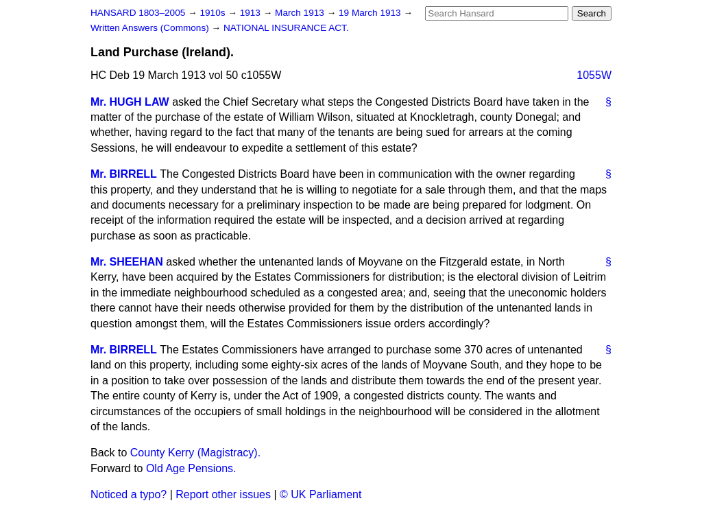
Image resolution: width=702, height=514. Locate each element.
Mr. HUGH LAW (129, 102)
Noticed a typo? (128, 494)
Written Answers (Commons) (151, 28)
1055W (594, 75)
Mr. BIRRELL (123, 174)
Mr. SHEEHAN (126, 262)
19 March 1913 (371, 13)
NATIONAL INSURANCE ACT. (286, 28)
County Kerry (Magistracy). (195, 452)
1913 (251, 13)
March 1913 (301, 13)
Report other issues (223, 494)
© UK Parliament (320, 494)
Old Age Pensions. (191, 468)
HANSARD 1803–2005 (137, 13)
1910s (213, 13)
